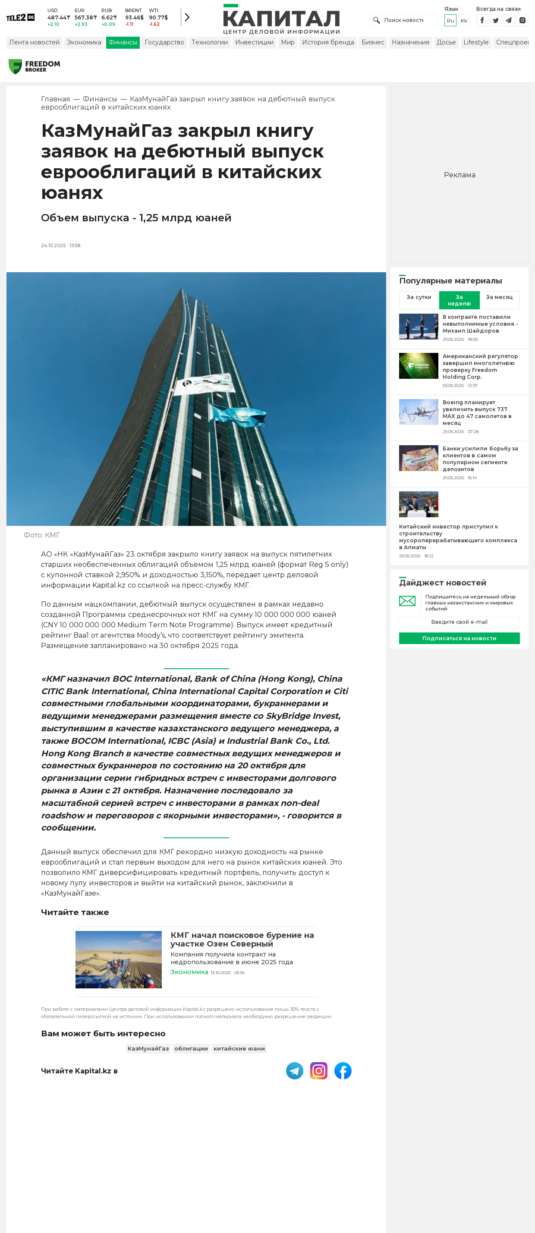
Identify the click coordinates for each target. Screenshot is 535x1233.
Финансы (123, 44)
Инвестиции (254, 44)
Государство (164, 44)
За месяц (499, 299)
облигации (191, 1050)
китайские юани (239, 1050)
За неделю (459, 302)
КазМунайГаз (148, 1050)
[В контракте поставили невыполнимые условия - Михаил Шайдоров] (418, 330)
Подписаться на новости (459, 640)
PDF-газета (135, 1176)
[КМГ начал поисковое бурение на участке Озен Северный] (119, 962)
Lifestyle (476, 44)
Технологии (210, 44)
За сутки (419, 299)
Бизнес (373, 44)
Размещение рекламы (356, 1176)
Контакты (295, 1176)
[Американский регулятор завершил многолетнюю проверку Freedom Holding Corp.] (418, 372)
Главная (55, 101)
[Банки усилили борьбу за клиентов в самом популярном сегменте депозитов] (418, 465)
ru (450, 21)
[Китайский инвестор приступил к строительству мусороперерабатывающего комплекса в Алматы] (418, 507)
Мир (288, 44)
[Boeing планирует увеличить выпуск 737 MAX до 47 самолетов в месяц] (418, 419)
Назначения (410, 44)
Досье (446, 44)
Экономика (84, 44)
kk (464, 21)
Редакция (420, 1176)
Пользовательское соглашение (216, 1176)
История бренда (328, 44)
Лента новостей (34, 44)
